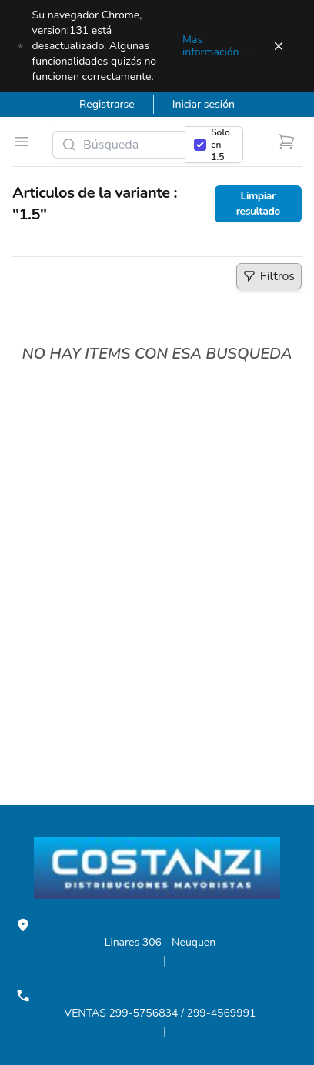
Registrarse (107, 104)
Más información (217, 46)
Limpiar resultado (258, 204)
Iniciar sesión (203, 104)
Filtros (272, 278)
